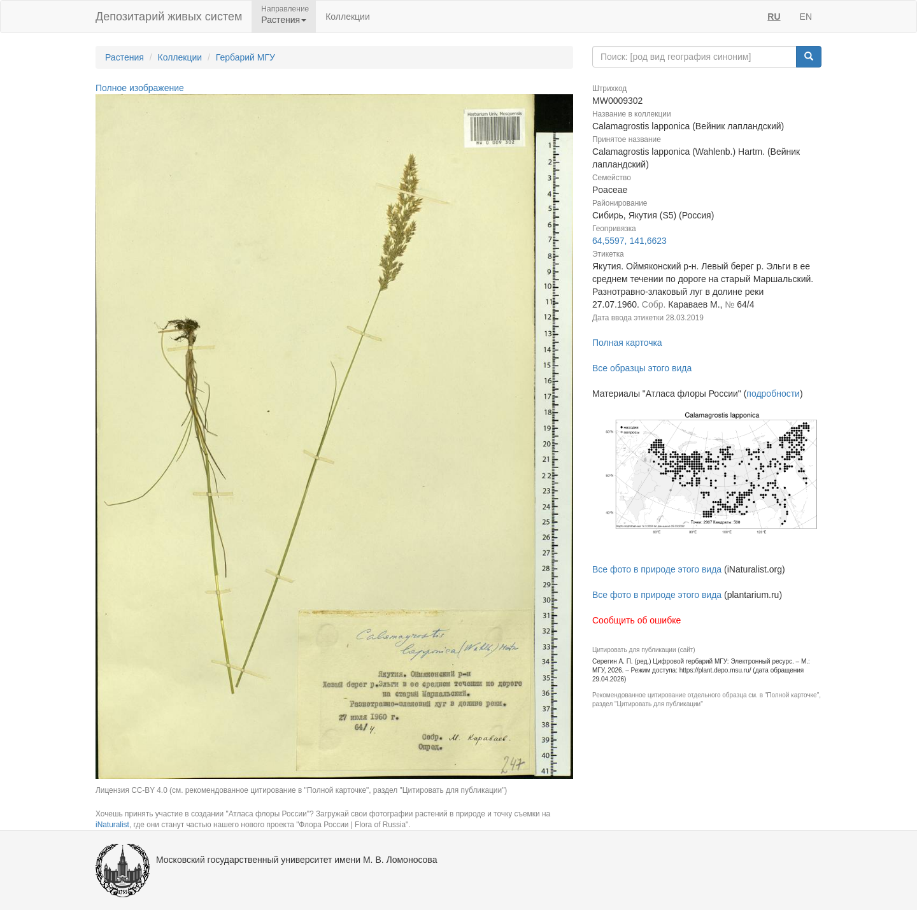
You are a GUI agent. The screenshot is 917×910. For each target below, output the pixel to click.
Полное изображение (140, 88)
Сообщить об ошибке (636, 620)
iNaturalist (112, 824)
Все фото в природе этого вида (657, 569)
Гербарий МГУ (245, 57)
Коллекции (347, 16)
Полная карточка (627, 343)
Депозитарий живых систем (169, 16)
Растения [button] (283, 20)
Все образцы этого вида (642, 368)
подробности (773, 393)
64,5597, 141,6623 (629, 241)
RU (773, 16)
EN (806, 16)
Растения (124, 57)
